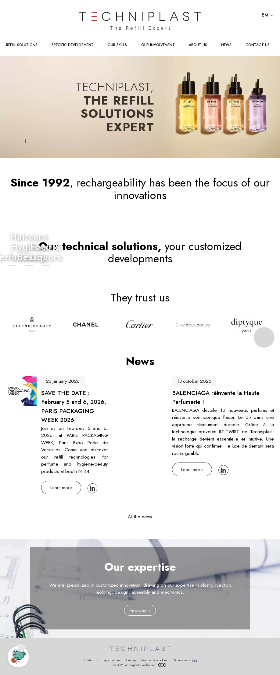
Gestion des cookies (154, 660)
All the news (140, 516)
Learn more (61, 487)
